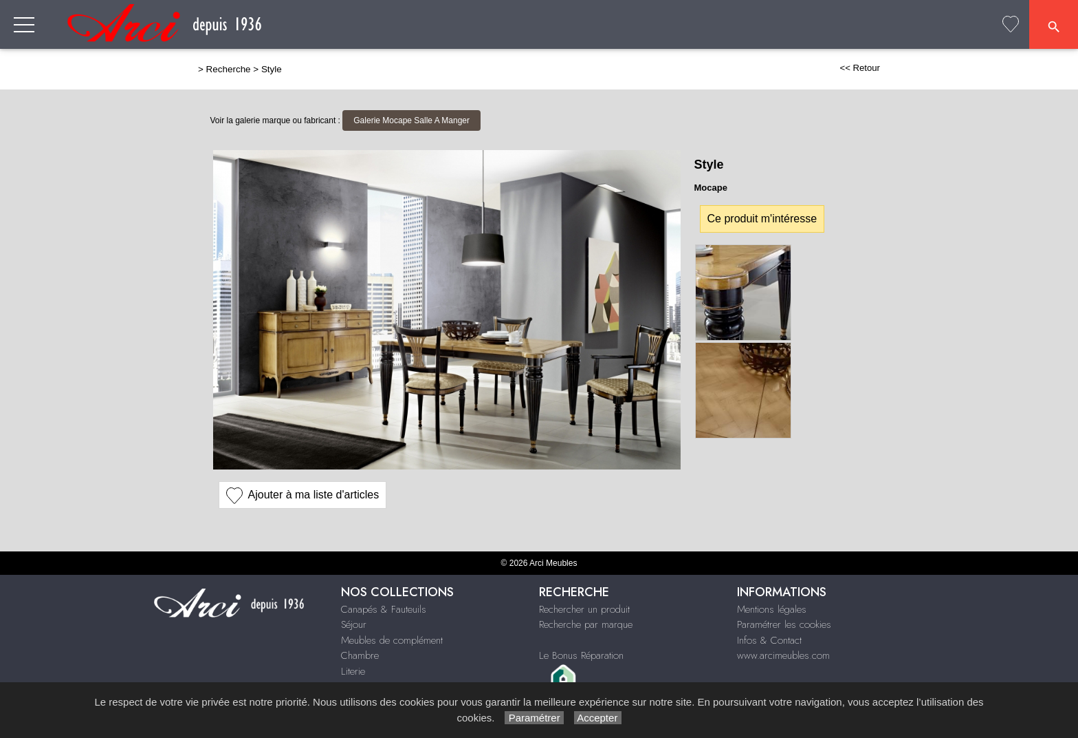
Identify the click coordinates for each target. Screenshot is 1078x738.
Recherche (228, 69)
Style (271, 69)
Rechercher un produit (584, 609)
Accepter (598, 718)
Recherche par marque (585, 624)
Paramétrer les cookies (784, 624)
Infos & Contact (769, 640)
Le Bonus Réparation (581, 655)
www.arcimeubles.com (783, 655)
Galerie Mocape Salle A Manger (411, 120)
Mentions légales (771, 609)
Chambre (360, 655)
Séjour (353, 624)
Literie (353, 671)
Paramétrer (533, 718)
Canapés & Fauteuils (383, 609)
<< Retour (859, 68)
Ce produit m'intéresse (762, 218)
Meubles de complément (392, 640)
